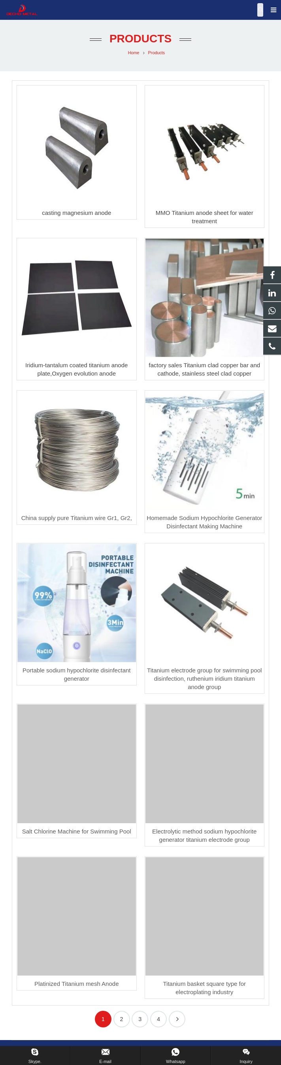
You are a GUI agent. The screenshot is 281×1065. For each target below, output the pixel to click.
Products (140, 38)
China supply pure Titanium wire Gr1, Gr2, (76, 517)
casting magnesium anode (76, 212)
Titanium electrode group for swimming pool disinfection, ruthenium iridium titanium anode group (204, 678)
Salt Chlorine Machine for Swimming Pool (76, 831)
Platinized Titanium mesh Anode (76, 983)
